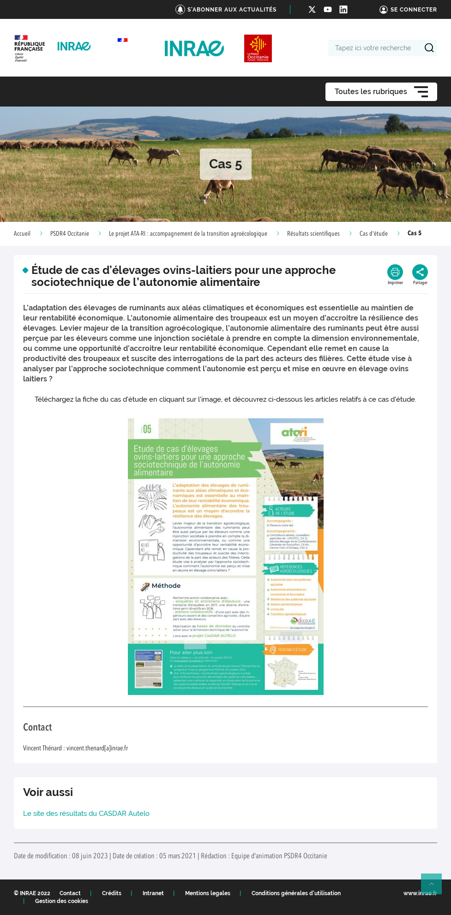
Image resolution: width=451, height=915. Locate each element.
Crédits (111, 893)
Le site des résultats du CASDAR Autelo (86, 813)
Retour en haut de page (435, 887)
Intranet (153, 893)
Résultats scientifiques (313, 234)
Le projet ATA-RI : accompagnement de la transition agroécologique (188, 234)
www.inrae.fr (420, 893)
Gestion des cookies (61, 901)
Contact (70, 893)
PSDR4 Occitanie (69, 234)
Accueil (22, 234)
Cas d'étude (374, 234)
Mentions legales (207, 893)
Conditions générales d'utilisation (296, 893)
